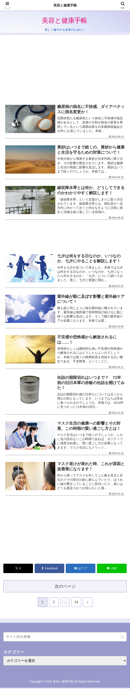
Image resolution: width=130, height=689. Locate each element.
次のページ (65, 587)
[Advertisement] (65, 71)
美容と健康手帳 (65, 5)
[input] (65, 638)
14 (76, 603)
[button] (122, 638)
